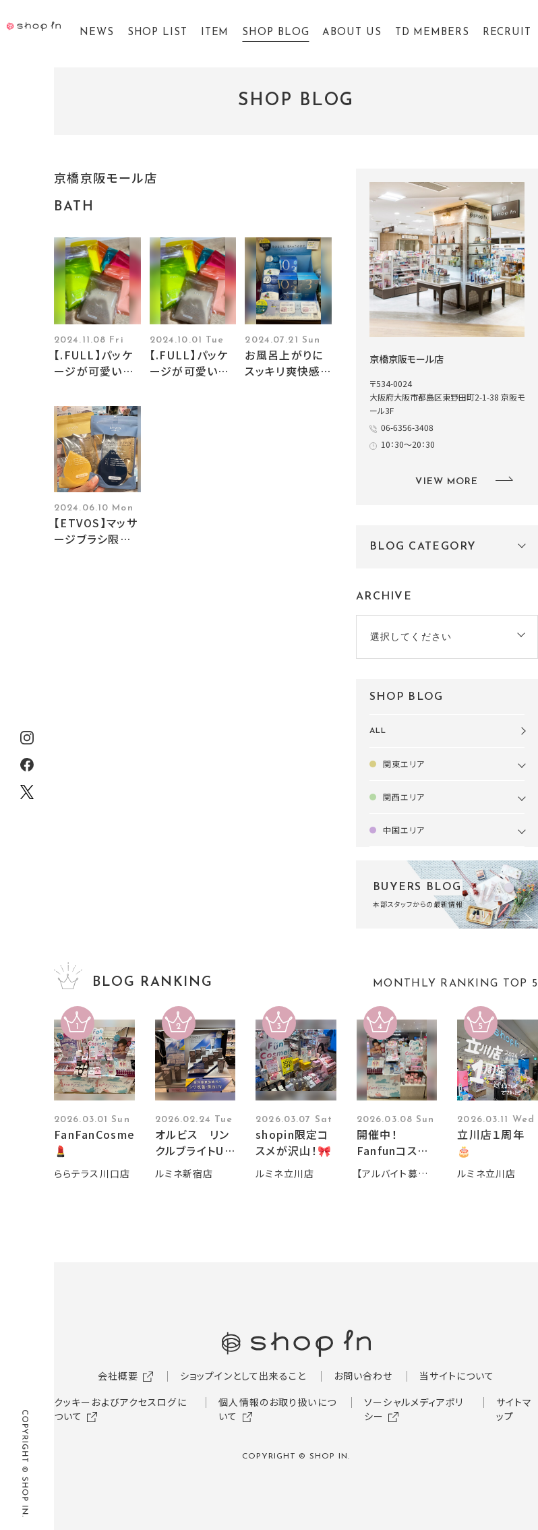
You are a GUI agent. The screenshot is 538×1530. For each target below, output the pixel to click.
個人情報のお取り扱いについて (277, 1409)
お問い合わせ (363, 1375)
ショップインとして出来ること (243, 1375)
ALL (377, 731)
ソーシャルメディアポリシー (413, 1409)
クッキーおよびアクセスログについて (120, 1409)
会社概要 (118, 1375)
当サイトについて (456, 1375)
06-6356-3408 (407, 427)
